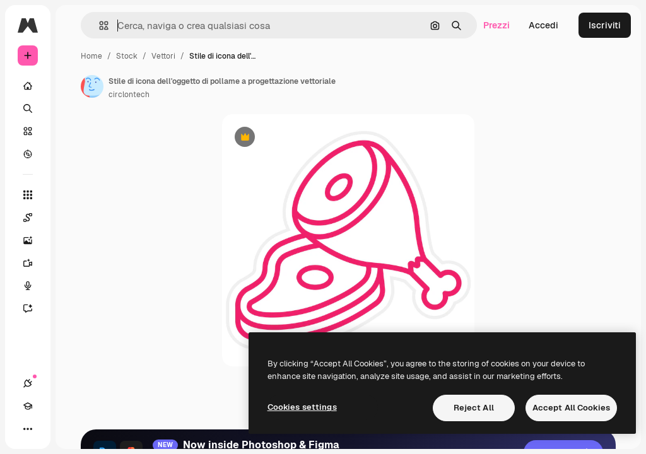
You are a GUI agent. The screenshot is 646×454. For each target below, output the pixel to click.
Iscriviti (605, 25)
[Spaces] (28, 217)
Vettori (163, 56)
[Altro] (28, 429)
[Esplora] (28, 154)
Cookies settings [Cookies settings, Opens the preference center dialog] (302, 407)
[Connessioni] (28, 383)
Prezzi (496, 25)
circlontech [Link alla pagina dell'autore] (129, 95)
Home (91, 56)
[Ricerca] (28, 108)
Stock (127, 56)
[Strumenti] (28, 195)
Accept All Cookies (571, 407)
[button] (98, 25)
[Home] (28, 86)
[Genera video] (28, 263)
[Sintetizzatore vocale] (28, 286)
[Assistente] (28, 308)
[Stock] (28, 131)
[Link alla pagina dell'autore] (92, 86)
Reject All (474, 407)
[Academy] (28, 406)
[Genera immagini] (28, 240)
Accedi (543, 25)
